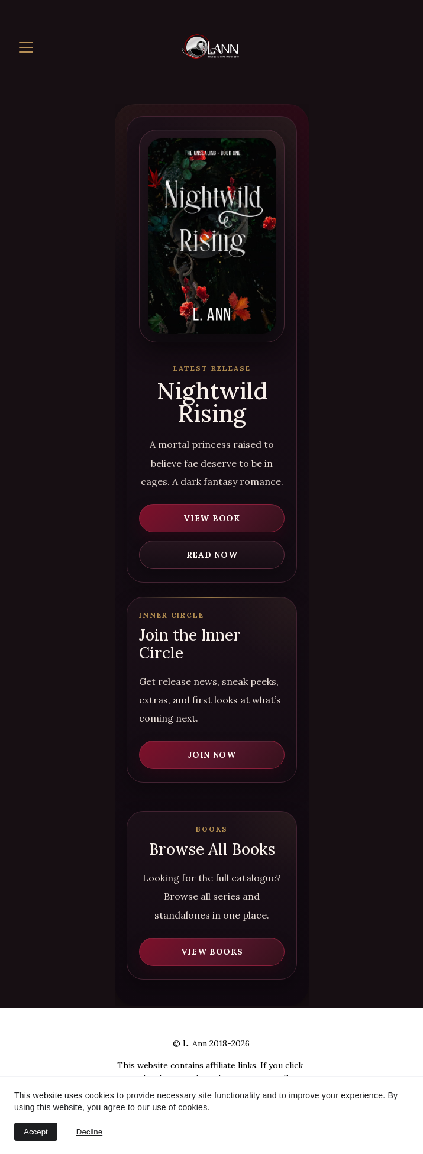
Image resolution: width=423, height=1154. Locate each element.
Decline (89, 1131)
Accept (36, 1131)
